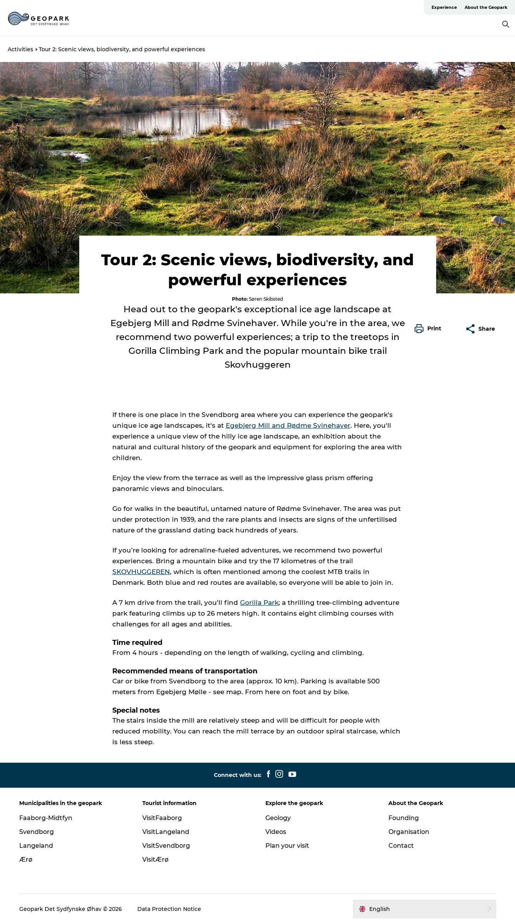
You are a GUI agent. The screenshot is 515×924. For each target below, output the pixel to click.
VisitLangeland (165, 831)
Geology (278, 818)
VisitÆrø (155, 859)
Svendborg (36, 831)
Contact (401, 845)
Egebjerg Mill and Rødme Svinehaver (288, 425)
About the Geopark (486, 7)
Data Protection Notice (169, 909)
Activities (20, 49)
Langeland (36, 845)
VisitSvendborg (166, 845)
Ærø (25, 859)
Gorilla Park (259, 602)
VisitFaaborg (162, 818)
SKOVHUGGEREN (141, 572)
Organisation (408, 831)
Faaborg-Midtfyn (45, 818)
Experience (444, 7)
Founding (403, 818)
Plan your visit (287, 845)
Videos (275, 831)
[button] (430, 328)
